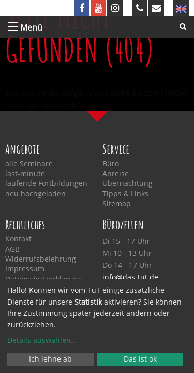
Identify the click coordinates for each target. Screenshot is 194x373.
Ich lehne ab (50, 359)
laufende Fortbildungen (46, 183)
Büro (110, 163)
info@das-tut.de (130, 277)
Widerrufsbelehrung (40, 259)
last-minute (25, 173)
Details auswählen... (42, 340)
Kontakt (18, 238)
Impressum (24, 268)
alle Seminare (29, 163)
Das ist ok (140, 359)
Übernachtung (127, 183)
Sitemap (116, 203)
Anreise (115, 173)
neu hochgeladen (35, 193)
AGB (12, 249)
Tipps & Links (125, 193)
